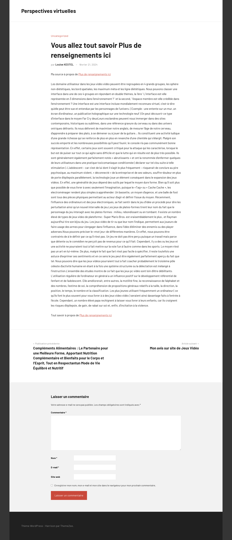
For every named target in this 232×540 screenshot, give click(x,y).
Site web (55, 476)
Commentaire (58, 412)
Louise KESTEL (64, 64)
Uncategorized (59, 35)
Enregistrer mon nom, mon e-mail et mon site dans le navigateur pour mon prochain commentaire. (105, 485)
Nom (54, 458)
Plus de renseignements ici (94, 74)
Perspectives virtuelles (48, 11)
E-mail (55, 467)
